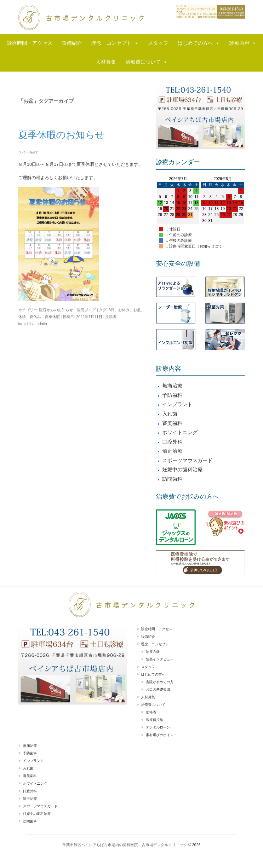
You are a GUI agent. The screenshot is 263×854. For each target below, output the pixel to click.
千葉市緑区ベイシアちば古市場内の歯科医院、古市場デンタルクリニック (124, 845)
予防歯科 (172, 395)
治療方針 (153, 652)
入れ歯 (169, 413)
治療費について (146, 62)
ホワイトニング (179, 432)
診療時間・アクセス (29, 43)
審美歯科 (172, 423)
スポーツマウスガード (187, 460)
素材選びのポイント (161, 735)
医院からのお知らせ (56, 310)
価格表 (151, 712)
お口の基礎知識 (158, 689)
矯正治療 (172, 451)
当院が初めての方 (160, 682)
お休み (123, 310)
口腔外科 (172, 441)
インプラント (177, 404)
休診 (22, 317)
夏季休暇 (52, 317)
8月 (112, 310)
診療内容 (242, 43)
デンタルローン (158, 727)
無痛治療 (172, 385)
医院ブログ (86, 310)
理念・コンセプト (115, 43)
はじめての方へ (199, 43)
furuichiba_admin (32, 324)
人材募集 (106, 62)
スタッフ (158, 43)
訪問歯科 (172, 479)
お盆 (137, 310)
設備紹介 (72, 43)
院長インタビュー (160, 659)
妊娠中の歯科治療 (182, 469)
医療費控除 (154, 720)
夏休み (35, 317)
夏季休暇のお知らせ (61, 135)
